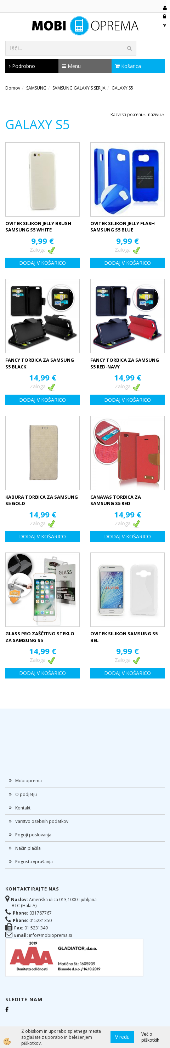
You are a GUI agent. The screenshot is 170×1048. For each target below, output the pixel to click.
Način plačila (28, 848)
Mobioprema (28, 781)
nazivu (156, 114)
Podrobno (22, 66)
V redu (122, 1036)
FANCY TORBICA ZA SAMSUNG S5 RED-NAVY (124, 363)
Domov (12, 88)
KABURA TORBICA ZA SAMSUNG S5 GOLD (41, 500)
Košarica (128, 66)
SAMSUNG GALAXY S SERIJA (79, 88)
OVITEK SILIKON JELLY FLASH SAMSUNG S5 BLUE (122, 226)
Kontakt (22, 808)
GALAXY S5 (122, 88)
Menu (71, 66)
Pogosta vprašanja (34, 862)
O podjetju (26, 794)
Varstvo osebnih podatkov (41, 821)
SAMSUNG (36, 88)
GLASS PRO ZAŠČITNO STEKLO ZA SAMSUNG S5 (39, 636)
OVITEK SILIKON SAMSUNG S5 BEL (124, 636)
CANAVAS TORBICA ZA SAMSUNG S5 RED (115, 500)
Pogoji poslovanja (33, 835)
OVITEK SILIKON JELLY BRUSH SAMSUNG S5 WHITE (38, 226)
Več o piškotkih (150, 1037)
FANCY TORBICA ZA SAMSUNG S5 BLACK (39, 363)
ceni (140, 114)
